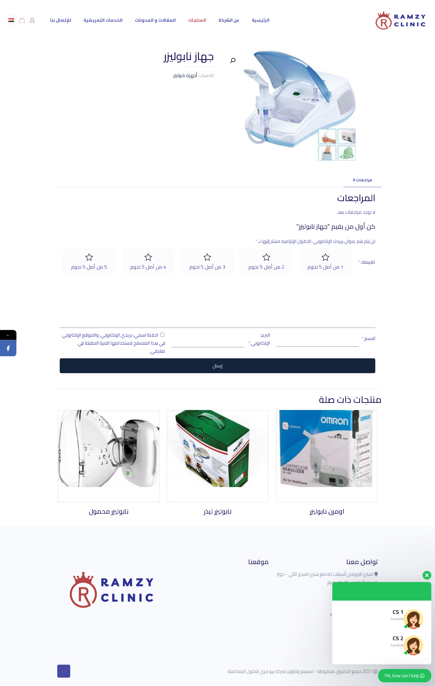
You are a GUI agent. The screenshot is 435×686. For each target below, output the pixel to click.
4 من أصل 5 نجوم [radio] (148, 266)
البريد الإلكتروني (259, 339)
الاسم (368, 338)
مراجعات (362, 179)
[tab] (362, 180)
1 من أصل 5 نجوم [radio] (325, 266)
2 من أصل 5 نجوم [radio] (266, 266)
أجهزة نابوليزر (185, 75)
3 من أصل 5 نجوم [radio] (207, 266)
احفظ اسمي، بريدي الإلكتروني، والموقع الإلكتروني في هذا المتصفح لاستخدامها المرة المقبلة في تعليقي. (113, 343)
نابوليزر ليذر (217, 511)
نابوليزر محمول (108, 511)
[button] (232, 60)
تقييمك (366, 262)
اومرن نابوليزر (327, 511)
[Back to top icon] (63, 671)
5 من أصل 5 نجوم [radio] (89, 266)
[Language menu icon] (11, 20)
